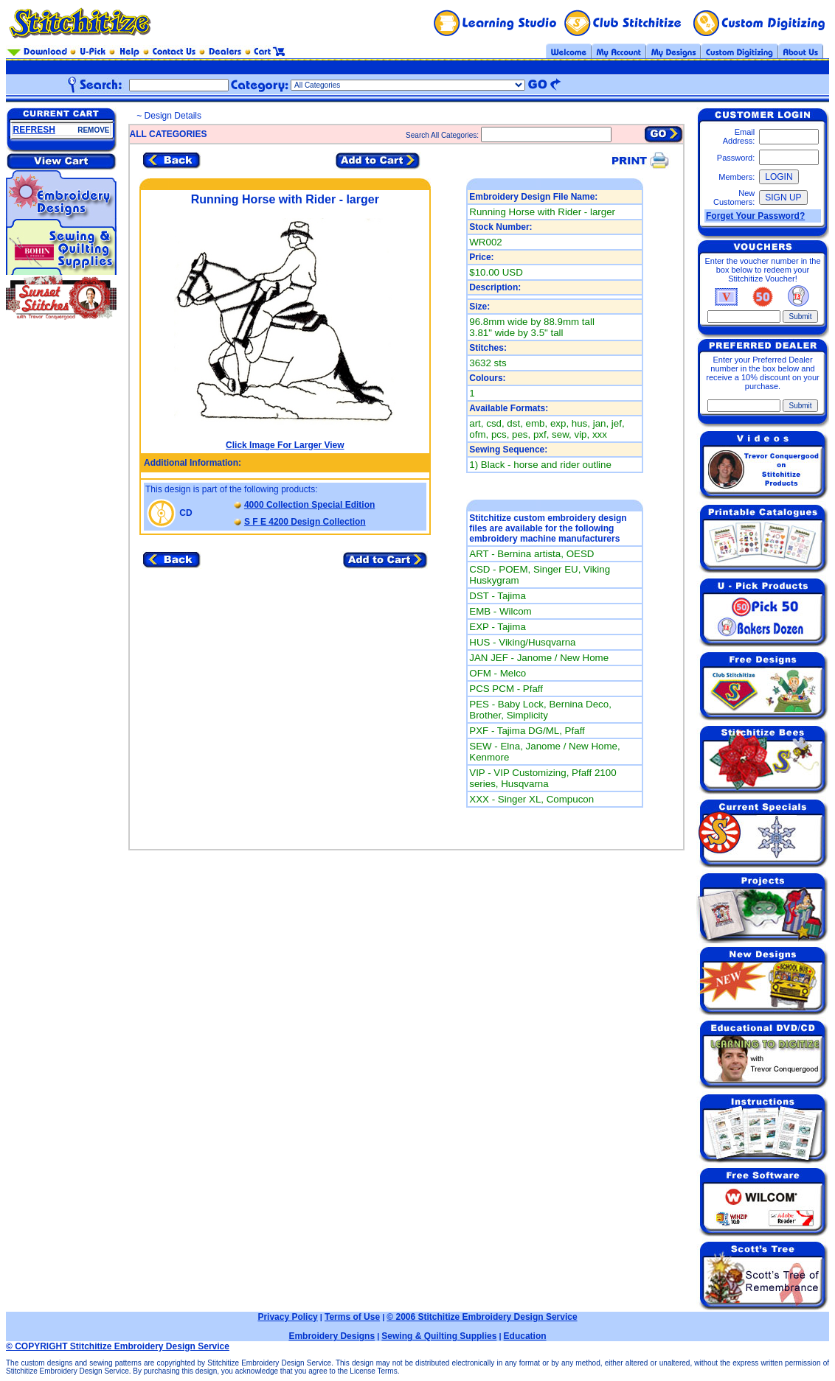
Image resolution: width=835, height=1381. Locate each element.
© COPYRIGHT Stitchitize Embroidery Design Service (117, 1346)
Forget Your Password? (755, 216)
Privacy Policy (287, 1317)
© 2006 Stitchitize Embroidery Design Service (482, 1317)
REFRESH (34, 130)
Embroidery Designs (331, 1336)
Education (525, 1336)
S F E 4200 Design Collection (305, 522)
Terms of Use (352, 1317)
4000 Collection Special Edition (309, 505)
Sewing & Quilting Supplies (438, 1336)
